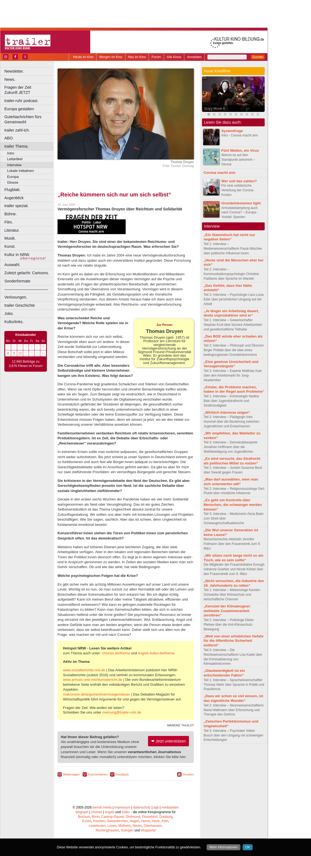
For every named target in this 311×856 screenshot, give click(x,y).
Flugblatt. (12, 189)
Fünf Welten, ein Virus (240, 150)
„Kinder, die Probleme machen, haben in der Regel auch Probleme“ (234, 389)
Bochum (84, 817)
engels (109, 812)
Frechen (99, 821)
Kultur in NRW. (17, 254)
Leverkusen (97, 826)
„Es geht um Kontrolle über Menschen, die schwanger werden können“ (233, 504)
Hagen (134, 821)
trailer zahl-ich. (17, 130)
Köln (165, 821)
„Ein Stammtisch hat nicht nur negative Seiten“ (229, 237)
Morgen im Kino (110, 57)
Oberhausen (153, 826)
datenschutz (142, 807)
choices (96, 812)
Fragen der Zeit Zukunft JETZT (29, 90)
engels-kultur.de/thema (156, 653)
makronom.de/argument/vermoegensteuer (96, 694)
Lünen (111, 826)
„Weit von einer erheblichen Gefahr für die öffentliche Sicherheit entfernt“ (234, 641)
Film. (8, 222)
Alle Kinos (174, 57)
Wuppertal (148, 830)
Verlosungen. (15, 297)
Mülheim (124, 826)
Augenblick (13, 198)
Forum (156, 57)
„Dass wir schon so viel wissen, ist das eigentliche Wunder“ (233, 698)
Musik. (10, 238)
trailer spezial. (16, 206)
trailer (126, 812)
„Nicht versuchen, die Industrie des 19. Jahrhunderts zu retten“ (234, 583)
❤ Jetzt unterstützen (168, 741)
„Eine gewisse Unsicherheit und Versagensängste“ (231, 364)
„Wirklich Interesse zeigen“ (227, 412)
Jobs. (9, 313)
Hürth (156, 821)
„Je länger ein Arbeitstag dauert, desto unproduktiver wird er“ (231, 313)
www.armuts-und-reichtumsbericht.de (92, 680)
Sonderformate (17, 281)
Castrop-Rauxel (112, 817)
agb (156, 807)
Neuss (137, 826)
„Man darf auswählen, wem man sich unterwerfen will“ (231, 481)
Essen (86, 821)
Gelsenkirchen (117, 821)
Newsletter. (14, 71)
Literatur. (12, 230)
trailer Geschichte (19, 305)
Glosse (12, 182)
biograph (82, 812)
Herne (145, 821)
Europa (13, 177)
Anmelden (194, 57)
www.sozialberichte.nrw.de (84, 670)
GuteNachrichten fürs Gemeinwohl (22, 119)
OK (247, 847)
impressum (122, 807)
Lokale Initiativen (20, 171)
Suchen (257, 57)
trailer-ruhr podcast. (21, 101)
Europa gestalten (19, 109)
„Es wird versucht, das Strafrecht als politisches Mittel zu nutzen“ (232, 461)
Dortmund (133, 817)
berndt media (102, 807)
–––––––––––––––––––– (26, 289)
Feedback (122, 774)
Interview (14, 165)
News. (9, 79)
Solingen (127, 830)
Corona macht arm (219, 173)
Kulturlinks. (13, 322)
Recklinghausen (107, 830)
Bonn (95, 817)
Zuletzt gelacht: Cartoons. (26, 273)
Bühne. (10, 214)
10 (20, 353)
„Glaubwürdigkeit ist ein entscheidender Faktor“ (224, 673)
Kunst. (10, 246)
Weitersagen (71, 774)
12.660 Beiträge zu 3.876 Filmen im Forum (25, 364)
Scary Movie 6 (214, 109)
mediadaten (170, 807)
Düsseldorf (150, 817)
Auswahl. (12, 265)
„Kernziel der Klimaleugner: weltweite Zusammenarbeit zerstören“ (227, 611)
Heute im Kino (83, 57)
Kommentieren (98, 774)
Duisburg (166, 817)
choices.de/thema (116, 653)
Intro (10, 153)
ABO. (9, 138)
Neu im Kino (137, 57)
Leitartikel (14, 159)
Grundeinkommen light (241, 203)
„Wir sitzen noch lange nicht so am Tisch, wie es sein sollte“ (233, 557)
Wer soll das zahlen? (239, 181)
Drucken (188, 774)
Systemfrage (232, 131)
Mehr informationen (223, 847)
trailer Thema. (16, 146)
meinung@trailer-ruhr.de (121, 712)
